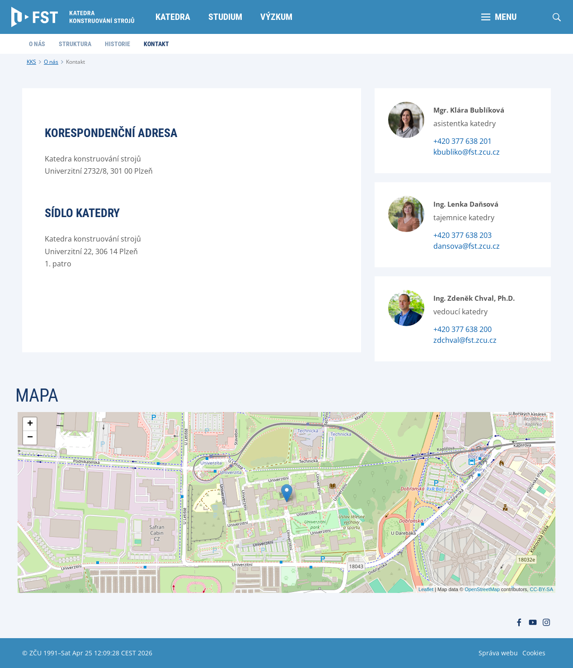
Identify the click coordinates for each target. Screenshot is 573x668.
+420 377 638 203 (462, 235)
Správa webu (498, 653)
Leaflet (425, 589)
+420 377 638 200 (462, 329)
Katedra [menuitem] (172, 16)
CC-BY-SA (541, 589)
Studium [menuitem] (225, 16)
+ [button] (30, 424)
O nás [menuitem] (37, 43)
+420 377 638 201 (462, 141)
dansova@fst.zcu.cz (466, 246)
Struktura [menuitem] (75, 43)
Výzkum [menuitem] (276, 16)
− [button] (30, 438)
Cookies (533, 653)
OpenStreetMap (482, 589)
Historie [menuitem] (117, 43)
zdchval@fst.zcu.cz (465, 340)
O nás (51, 62)
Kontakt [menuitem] (156, 43)
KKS (31, 62)
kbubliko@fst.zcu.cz (466, 152)
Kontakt (75, 62)
